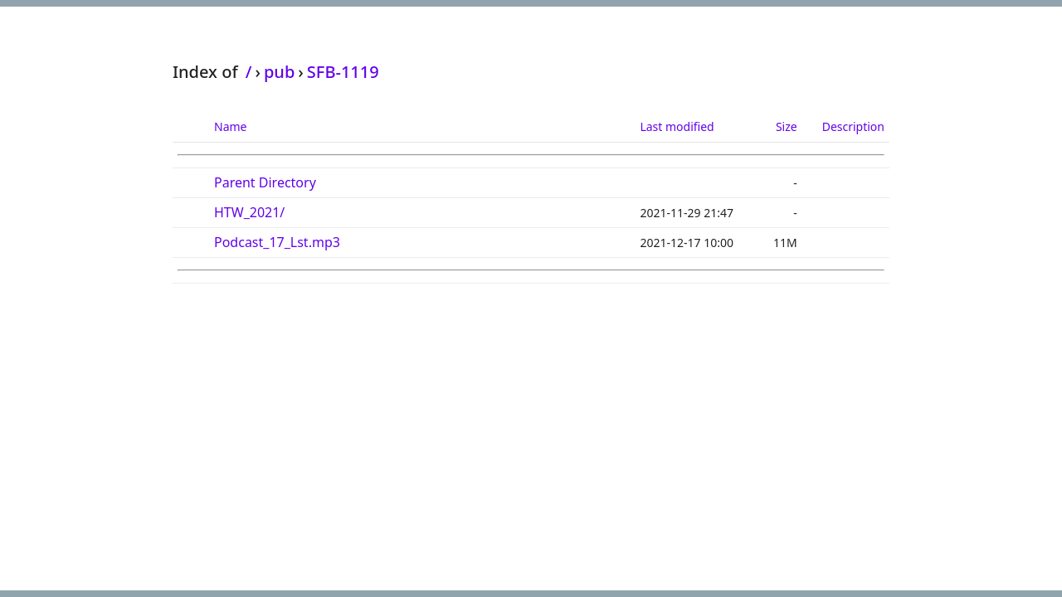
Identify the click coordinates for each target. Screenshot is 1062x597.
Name (230, 126)
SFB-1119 (343, 72)
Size (786, 126)
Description (853, 126)
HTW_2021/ (249, 212)
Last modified (677, 126)
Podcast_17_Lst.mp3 (277, 242)
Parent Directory (265, 182)
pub (279, 72)
